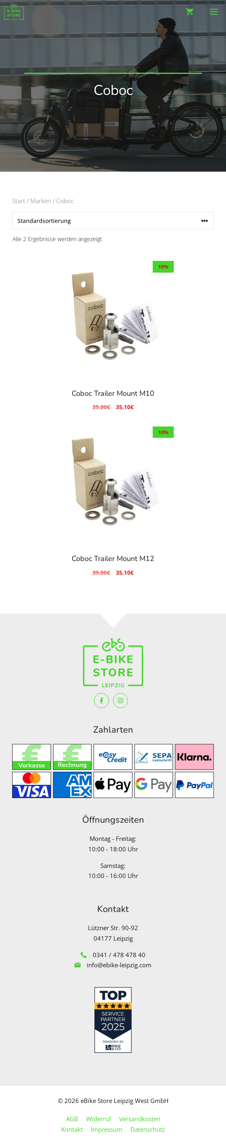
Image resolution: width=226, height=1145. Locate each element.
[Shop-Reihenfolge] (113, 220)
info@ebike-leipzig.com (119, 965)
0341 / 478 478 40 (119, 955)
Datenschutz (147, 1129)
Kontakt (72, 1129)
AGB (72, 1119)
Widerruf (98, 1119)
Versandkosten (139, 1119)
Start (18, 201)
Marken (40, 201)
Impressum (106, 1129)
